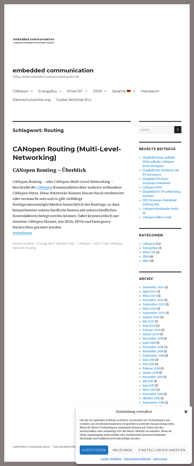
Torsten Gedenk (23, 243)
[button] (186, 412)
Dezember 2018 (153, 347)
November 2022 (153, 300)
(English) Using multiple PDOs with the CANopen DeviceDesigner (159, 162)
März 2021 (149, 308)
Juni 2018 (149, 360)
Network (18, 247)
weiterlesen (22, 233)
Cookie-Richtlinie (111, 458)
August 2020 (151, 317)
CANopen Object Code (157, 217)
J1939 (97, 91)
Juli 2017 (148, 381)
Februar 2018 (151, 368)
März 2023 (150, 296)
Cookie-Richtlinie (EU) (74, 100)
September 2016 (153, 402)
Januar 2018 (150, 372)
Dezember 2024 (153, 287)
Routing (30, 247)
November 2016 (153, 394)
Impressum (160, 458)
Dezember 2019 (153, 338)
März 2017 (149, 390)
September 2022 (154, 304)
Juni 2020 (149, 325)
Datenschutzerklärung (137, 458)
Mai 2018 (148, 364)
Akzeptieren (94, 450)
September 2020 (154, 313)
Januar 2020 (151, 334)
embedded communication (53, 70)
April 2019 (149, 343)
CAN (105, 243)
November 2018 (153, 351)
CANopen (20, 91)
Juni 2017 (148, 385)
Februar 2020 (152, 330)
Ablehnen (122, 450)
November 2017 (153, 377)
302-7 (97, 243)
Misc (146, 261)
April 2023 (149, 291)
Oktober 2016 (151, 398)
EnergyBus (47, 91)
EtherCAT (75, 91)
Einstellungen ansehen (162, 450)
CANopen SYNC (152, 187)
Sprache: (121, 91)
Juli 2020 (148, 321)
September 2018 (153, 355)
